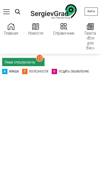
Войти (91, 11)
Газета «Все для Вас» (90, 36)
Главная (11, 29)
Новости (35, 29)
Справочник (63, 29)
